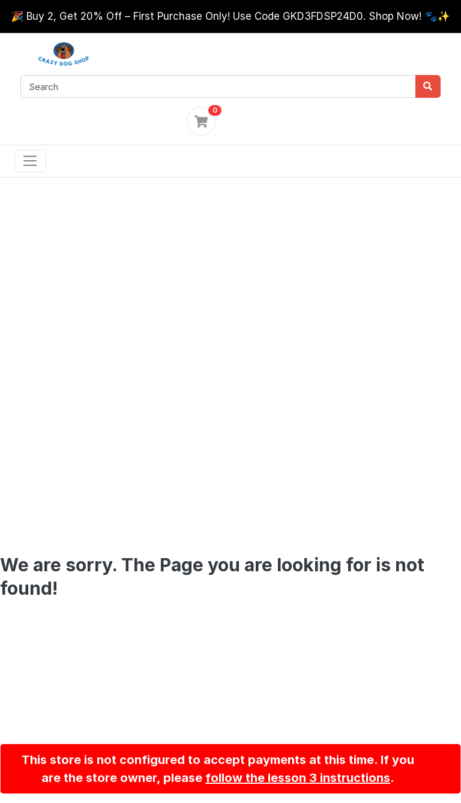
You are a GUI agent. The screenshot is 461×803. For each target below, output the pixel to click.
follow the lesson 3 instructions (297, 778)
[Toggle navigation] (30, 161)
